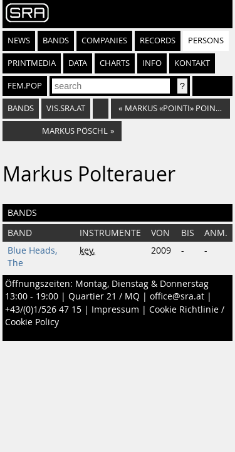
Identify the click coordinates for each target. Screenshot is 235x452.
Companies (104, 40)
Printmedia (32, 63)
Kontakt (192, 63)
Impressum (115, 309)
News (19, 40)
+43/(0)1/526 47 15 (43, 309)
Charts (115, 63)
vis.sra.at (65, 108)
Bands (56, 40)
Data (77, 63)
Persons (206, 40)
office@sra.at (177, 296)
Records (157, 40)
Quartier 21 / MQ (104, 296)
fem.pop (25, 85)
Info (152, 63)
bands (21, 108)
